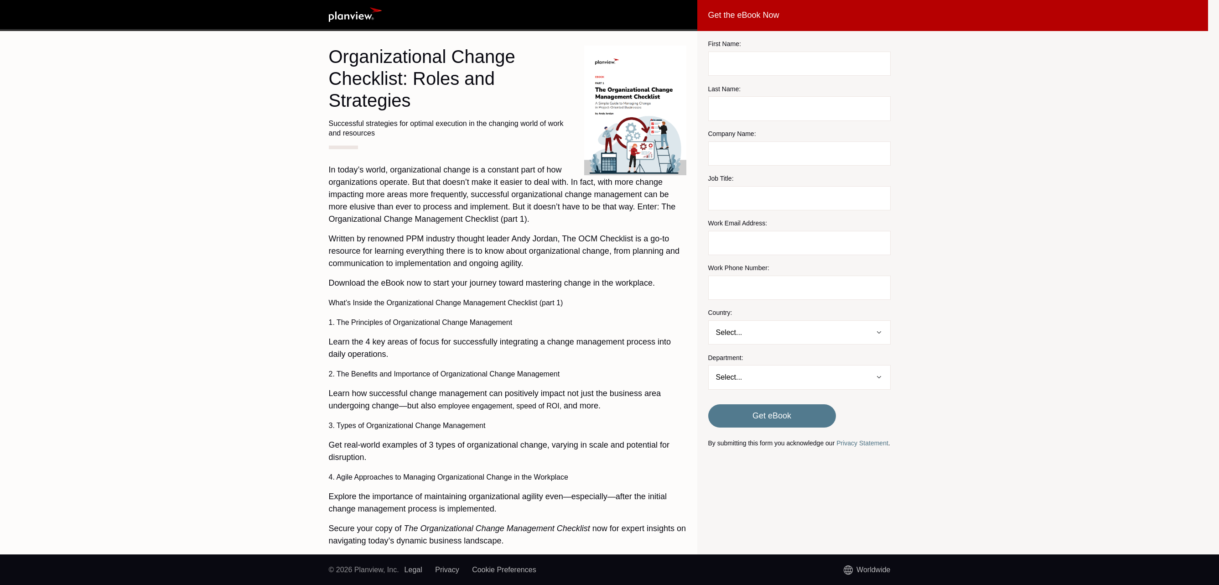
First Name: (724, 43)
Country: (720, 312)
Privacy (447, 570)
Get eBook (771, 415)
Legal (413, 570)
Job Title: (721, 178)
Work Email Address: (738, 223)
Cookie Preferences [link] (504, 570)
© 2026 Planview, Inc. (364, 570)
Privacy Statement (862, 443)
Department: (725, 357)
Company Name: (732, 133)
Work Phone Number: (738, 268)
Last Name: (724, 89)
